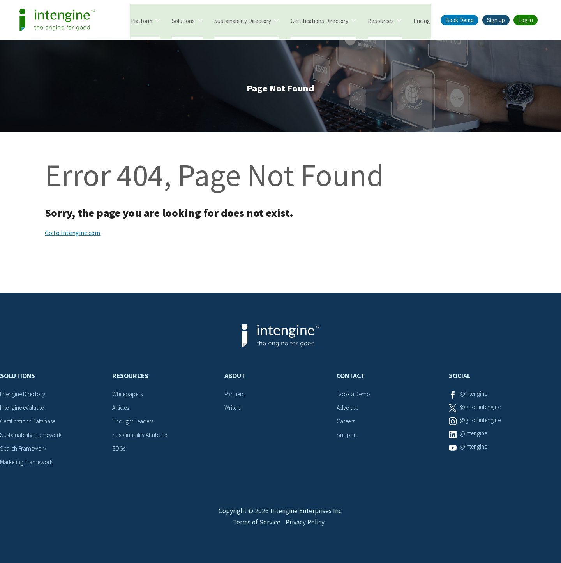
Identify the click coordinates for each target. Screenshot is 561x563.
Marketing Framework (27, 462)
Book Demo (459, 20)
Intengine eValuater (25, 408)
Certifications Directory (319, 20)
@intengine (474, 395)
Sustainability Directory (242, 20)
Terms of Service (255, 526)
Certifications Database (29, 422)
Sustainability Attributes (141, 435)
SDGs (118, 449)
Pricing (421, 20)
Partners (234, 395)
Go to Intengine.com (72, 234)
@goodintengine (481, 408)
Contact (351, 377)
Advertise (348, 408)
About (234, 377)
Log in (525, 20)
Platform (141, 20)
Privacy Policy (306, 526)
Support (347, 435)
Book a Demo (354, 395)
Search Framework (24, 449)
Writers (233, 408)
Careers (346, 422)
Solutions (183, 20)
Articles (121, 408)
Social (460, 377)
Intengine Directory (24, 395)
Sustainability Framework (32, 435)
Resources (381, 20)
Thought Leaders (133, 422)
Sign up (496, 20)
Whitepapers (128, 395)
